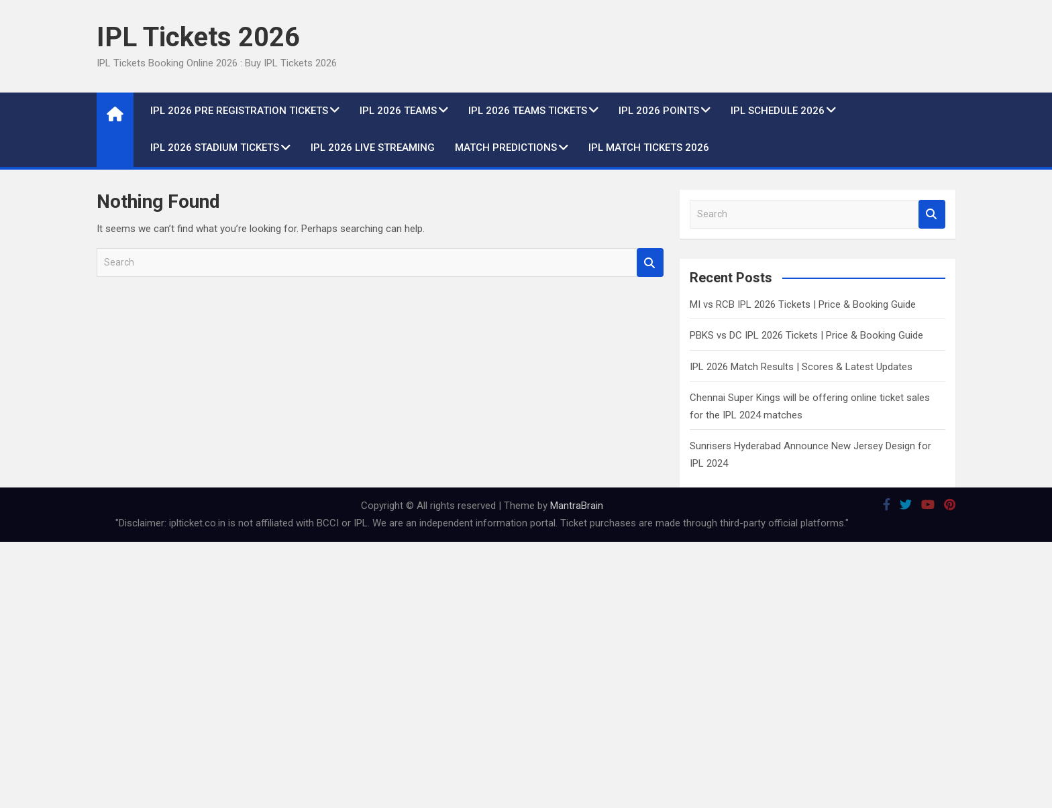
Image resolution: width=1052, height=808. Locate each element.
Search (650, 262)
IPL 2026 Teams (398, 111)
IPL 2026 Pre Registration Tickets (239, 111)
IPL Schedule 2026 (778, 111)
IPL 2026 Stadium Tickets (214, 147)
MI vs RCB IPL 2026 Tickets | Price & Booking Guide (803, 304)
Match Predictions (506, 147)
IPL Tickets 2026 (198, 37)
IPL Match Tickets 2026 (648, 147)
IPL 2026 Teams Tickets (527, 111)
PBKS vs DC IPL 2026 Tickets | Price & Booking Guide (806, 335)
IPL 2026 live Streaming (373, 147)
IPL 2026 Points (659, 111)
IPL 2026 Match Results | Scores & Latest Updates (801, 367)
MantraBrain (576, 506)
